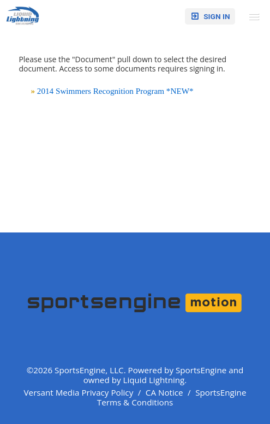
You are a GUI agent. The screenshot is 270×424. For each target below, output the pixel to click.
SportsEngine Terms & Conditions (172, 397)
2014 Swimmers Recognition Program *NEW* (115, 90)
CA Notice (164, 392)
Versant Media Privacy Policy (79, 392)
